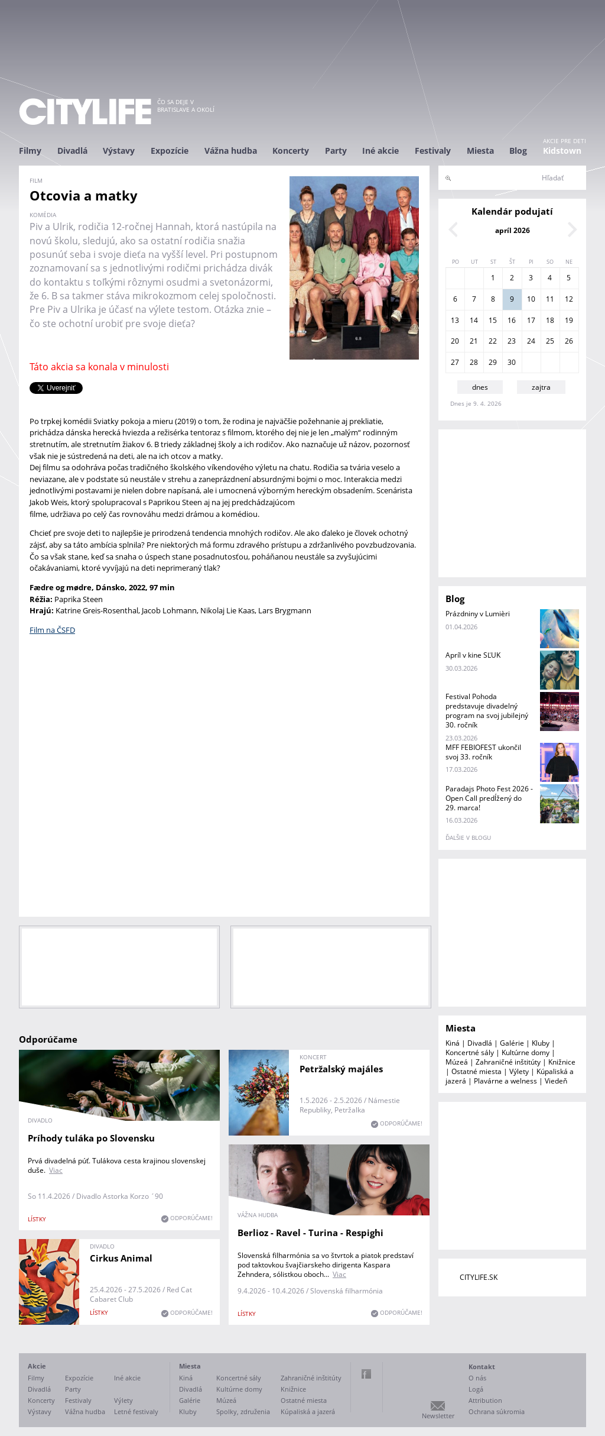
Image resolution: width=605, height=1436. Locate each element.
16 (512, 320)
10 (531, 299)
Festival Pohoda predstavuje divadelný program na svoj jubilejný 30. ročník (486, 710)
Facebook (366, 1374)
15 (493, 320)
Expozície (169, 150)
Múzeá (456, 1062)
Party (336, 150)
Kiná (452, 1043)
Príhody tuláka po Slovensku (91, 1138)
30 (512, 362)
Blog (518, 150)
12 (569, 299)
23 (512, 341)
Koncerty (290, 150)
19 (569, 320)
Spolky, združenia (243, 1411)
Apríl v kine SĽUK (472, 655)
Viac (56, 1170)
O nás (477, 1377)
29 (493, 362)
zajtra (541, 387)
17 (531, 320)
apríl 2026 (512, 230)
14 (474, 320)
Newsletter (438, 1415)
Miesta (480, 150)
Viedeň (556, 1081)
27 (455, 362)
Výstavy (119, 150)
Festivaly (433, 150)
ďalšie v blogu (468, 837)
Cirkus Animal (121, 1258)
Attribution (485, 1400)
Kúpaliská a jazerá (308, 1411)
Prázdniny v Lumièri (477, 614)
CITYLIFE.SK (478, 1277)
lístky (37, 1219)
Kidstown (562, 150)
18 (550, 320)
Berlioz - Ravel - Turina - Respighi (310, 1232)
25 (550, 341)
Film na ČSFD (52, 630)
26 (569, 341)
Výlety (519, 1071)
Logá (476, 1389)
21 (474, 341)
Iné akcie (380, 150)
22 (493, 341)
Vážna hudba (230, 150)
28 (474, 362)
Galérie (512, 1043)
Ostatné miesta (476, 1071)
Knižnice (561, 1062)
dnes (480, 387)
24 (531, 341)
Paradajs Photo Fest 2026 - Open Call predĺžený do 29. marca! (489, 798)
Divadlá (72, 150)
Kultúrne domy (525, 1052)
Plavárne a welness (505, 1081)
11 (550, 299)
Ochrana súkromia (497, 1411)
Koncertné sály (469, 1052)
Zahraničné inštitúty (508, 1062)
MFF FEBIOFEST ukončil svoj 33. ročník (483, 752)
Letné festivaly (136, 1411)
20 (455, 341)
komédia (43, 215)
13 (455, 320)
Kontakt (482, 1366)
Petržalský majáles (341, 1069)
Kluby (540, 1043)
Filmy (30, 150)
